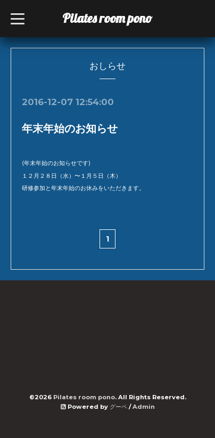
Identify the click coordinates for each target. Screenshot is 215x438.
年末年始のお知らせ (70, 128)
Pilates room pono (113, 18)
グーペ (118, 406)
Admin (144, 406)
